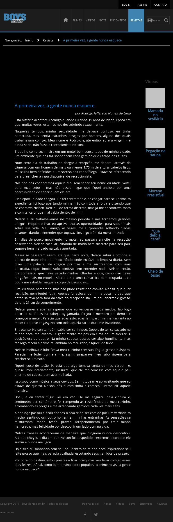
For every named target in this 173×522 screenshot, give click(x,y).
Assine (142, 5)
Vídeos (90, 20)
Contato (160, 5)
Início (29, 40)
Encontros (118, 20)
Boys (102, 20)
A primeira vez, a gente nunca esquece (92, 40)
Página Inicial (90, 504)
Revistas (136, 20)
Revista (48, 40)
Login (126, 5)
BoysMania (29, 20)
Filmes (77, 20)
